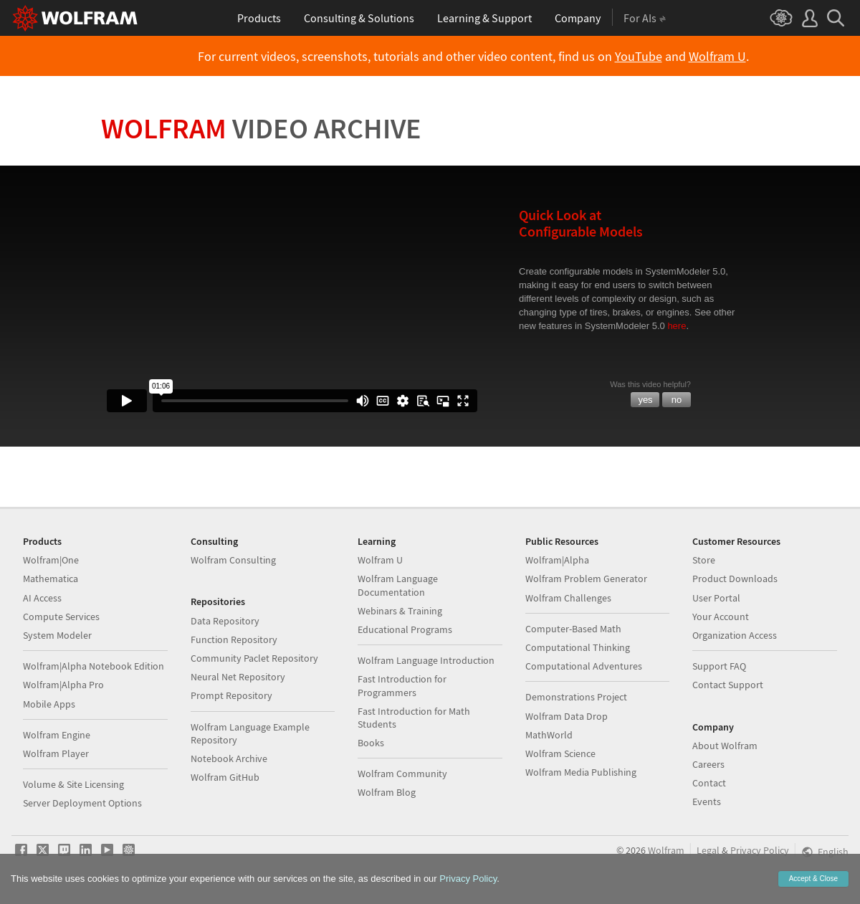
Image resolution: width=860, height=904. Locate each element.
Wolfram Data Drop (566, 716)
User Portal (716, 597)
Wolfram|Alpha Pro (63, 684)
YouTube (638, 56)
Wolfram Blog (387, 792)
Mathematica (50, 578)
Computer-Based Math (573, 628)
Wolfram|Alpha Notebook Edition (93, 666)
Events (706, 801)
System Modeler (57, 635)
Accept (813, 878)
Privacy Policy (759, 850)
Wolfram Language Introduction (426, 660)
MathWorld (549, 734)
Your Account (720, 616)
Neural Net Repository (238, 676)
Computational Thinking (577, 647)
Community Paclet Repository (254, 658)
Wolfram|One (51, 559)
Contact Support (727, 684)
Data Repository (225, 620)
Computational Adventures (583, 666)
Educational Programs (405, 629)
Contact (709, 782)
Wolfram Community (402, 773)
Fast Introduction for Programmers (402, 685)
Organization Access (734, 635)
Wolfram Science (560, 753)
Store (703, 559)
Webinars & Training (400, 610)
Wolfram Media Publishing (580, 772)
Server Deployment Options (82, 802)
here (676, 325)
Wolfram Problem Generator (586, 578)
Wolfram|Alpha (557, 559)
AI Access (42, 597)
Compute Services (61, 616)
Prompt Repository (231, 695)
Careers (708, 764)
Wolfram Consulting (233, 559)
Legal (708, 850)
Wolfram (261, 128)
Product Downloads (735, 578)
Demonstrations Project (576, 696)
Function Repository (234, 639)
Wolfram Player (56, 753)
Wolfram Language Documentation (398, 585)
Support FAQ (719, 666)
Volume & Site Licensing (73, 784)
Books (371, 742)
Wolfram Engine (56, 734)
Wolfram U (717, 56)
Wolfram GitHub (225, 777)
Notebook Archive (229, 758)
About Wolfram (725, 745)
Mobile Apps (49, 704)
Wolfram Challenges (568, 597)
